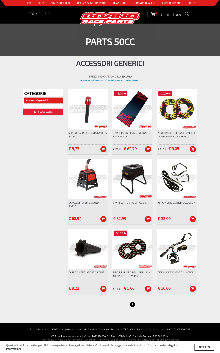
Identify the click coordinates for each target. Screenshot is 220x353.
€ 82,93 (119, 218)
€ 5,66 (129, 288)
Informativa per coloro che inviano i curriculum (127, 339)
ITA (169, 14)
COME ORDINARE (171, 2)
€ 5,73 (73, 148)
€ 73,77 (117, 149)
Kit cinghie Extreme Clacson (177, 202)
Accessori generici (37, 100)
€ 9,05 (173, 148)
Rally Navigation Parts (91, 2)
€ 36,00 (164, 288)
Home (28, 2)
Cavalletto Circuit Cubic (130, 202)
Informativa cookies (167, 339)
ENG (178, 14)
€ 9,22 (73, 288)
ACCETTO (204, 347)
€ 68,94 (74, 218)
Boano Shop (120, 2)
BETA (41, 2)
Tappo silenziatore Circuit (86, 272)
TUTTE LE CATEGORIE (43, 112)
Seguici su (35, 13)
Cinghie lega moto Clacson (176, 272)
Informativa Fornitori (85, 339)
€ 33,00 (164, 218)
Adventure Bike (60, 2)
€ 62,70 (130, 148)
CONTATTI (193, 2)
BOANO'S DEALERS (145, 2)
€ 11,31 (162, 149)
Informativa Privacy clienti (55, 339)
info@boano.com (154, 329)
